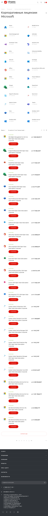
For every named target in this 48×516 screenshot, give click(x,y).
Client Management (14, 34)
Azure (10, 25)
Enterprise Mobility (37, 51)
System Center (13, 102)
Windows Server (36, 119)
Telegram (6, 512)
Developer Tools (13, 42)
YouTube (10, 512)
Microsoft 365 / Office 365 (38, 68)
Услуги (3, 451)
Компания (4, 459)
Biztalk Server (35, 25)
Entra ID (11, 59)
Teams (33, 102)
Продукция (4, 455)
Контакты (4, 472)
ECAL (10, 51)
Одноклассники (14, 512)
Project (11, 85)
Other (10, 76)
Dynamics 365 (35, 42)
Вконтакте (3, 512)
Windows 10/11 (36, 111)
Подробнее (13, 143)
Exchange (34, 59)
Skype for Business (13, 94)
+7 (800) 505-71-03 (8, 487)
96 (31, 440)
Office (10, 68)
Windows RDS (12, 119)
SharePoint (35, 85)
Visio (10, 111)
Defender (34, 34)
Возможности (5, 476)
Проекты (3, 463)
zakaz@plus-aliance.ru (8, 491)
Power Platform (36, 76)
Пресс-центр (5, 467)
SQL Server (35, 94)
